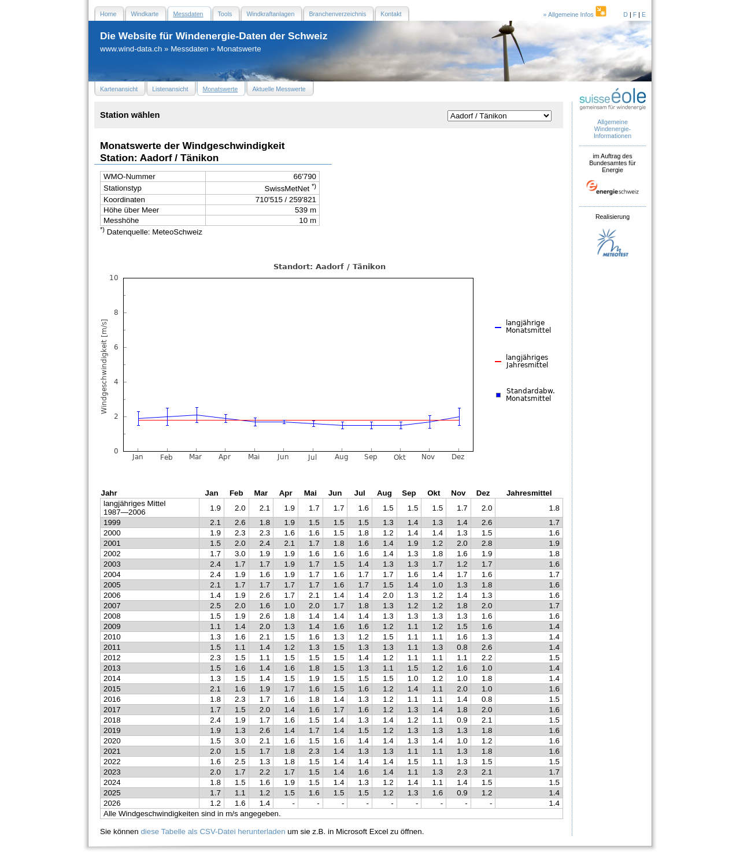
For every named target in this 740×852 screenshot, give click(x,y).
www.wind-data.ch (131, 48)
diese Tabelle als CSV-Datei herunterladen (212, 831)
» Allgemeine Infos (575, 14)
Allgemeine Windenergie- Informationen (612, 128)
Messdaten (189, 48)
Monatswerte (239, 48)
